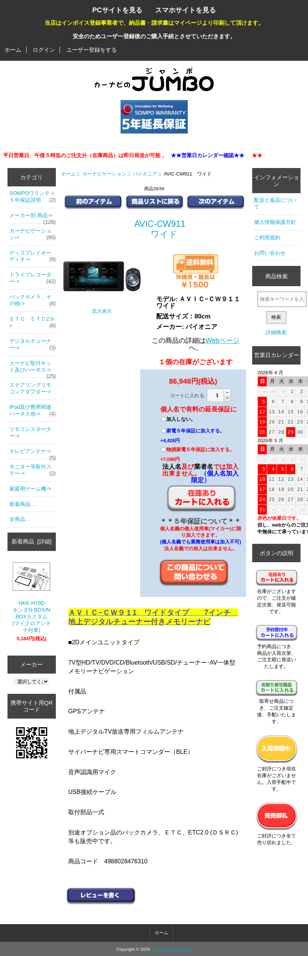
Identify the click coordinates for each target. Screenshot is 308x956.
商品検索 (276, 276)
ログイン (44, 50)
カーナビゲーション (104, 174)
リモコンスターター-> (30, 432)
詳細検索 (276, 332)
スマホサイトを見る (185, 10)
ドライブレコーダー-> (32, 278)
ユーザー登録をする (91, 50)
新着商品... (22, 504)
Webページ (223, 340)
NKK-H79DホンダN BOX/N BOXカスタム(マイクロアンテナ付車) (31, 597)
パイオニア (145, 174)
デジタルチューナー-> (32, 344)
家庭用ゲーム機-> (30, 489)
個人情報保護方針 (275, 222)
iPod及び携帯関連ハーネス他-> (32, 410)
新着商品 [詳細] (32, 541)
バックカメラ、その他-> (32, 300)
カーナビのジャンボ (171, 949)
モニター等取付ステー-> (32, 470)
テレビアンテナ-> (32, 453)
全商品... (19, 519)
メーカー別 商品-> (32, 217)
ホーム (12, 50)
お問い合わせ (270, 253)
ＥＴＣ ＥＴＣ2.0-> (32, 322)
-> (32, 234)
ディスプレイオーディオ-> (32, 256)
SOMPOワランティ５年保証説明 (32, 197)
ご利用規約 (267, 237)
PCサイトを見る (117, 10)
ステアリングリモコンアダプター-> (30, 388)
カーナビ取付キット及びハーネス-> (32, 368)
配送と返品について (275, 203)
